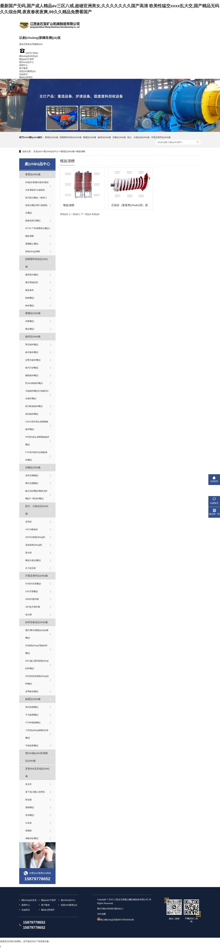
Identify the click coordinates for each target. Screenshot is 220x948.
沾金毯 (28, 823)
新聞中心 (23, 65)
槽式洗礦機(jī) (31, 483)
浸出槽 (28, 614)
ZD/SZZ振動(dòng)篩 (35, 537)
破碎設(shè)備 (104, 137)
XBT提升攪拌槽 (32, 607)
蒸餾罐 (28, 830)
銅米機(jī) (29, 305)
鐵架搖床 (29, 290)
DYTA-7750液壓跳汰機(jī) (37, 228)
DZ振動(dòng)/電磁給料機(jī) (36, 649)
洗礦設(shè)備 (119, 137)
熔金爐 (28, 799)
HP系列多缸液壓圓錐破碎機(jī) (37, 441)
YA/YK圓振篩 (31, 529)
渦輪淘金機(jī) (31, 838)
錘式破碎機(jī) (31, 352)
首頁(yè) (37, 151)
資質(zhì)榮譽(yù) (27, 71)
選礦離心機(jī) (31, 243)
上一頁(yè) (74, 214)
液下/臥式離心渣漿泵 (35, 792)
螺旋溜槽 (81, 151)
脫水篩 (28, 552)
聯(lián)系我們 (25, 77)
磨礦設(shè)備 (89, 137)
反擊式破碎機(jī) (32, 360)
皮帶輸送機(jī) (31, 691)
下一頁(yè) (86, 214)
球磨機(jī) (29, 321)
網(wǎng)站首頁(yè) (28, 56)
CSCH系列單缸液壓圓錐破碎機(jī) (36, 425)
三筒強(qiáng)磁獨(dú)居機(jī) (36, 734)
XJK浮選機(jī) (31, 591)
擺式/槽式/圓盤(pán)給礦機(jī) (36, 634)
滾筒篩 (28, 521)
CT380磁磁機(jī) (32, 722)
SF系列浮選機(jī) (33, 583)
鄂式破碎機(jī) (31, 344)
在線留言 (23, 74)
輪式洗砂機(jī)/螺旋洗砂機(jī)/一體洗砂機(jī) (36, 495)
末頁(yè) (95, 214)
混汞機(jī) (29, 815)
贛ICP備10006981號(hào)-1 (110, 908)
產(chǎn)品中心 (26, 62)
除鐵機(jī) (29, 298)
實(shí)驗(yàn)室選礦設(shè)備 (36, 757)
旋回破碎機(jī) (31, 414)
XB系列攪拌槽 (32, 599)
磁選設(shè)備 (32, 699)
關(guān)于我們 (26, 59)
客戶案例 (23, 68)
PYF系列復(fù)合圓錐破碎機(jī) (36, 456)
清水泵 (28, 784)
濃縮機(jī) (29, 807)
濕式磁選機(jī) (31, 707)
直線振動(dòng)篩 (33, 545)
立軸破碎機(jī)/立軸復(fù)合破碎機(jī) (36, 395)
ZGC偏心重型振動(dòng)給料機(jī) (37, 665)
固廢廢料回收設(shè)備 (70, 137)
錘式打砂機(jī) (31, 367)
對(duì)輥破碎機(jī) (34, 383)
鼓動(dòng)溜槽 (32, 251)
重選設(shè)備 (51, 137)
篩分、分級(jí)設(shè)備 (36, 510)
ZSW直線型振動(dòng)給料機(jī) (37, 680)
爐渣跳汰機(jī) (31, 274)
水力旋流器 (30, 568)
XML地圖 (101, 914)
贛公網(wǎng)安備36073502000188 (117, 919)
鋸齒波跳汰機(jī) (32, 220)
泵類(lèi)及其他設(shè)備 (37, 772)
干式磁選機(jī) (31, 715)
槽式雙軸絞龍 (31, 282)
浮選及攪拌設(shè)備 (161, 137)
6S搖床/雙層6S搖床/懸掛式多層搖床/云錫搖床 (37, 186)
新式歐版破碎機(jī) (34, 406)
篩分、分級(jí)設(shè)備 (138, 137)
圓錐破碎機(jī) (31, 375)
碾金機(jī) (29, 329)
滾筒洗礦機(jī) (31, 475)
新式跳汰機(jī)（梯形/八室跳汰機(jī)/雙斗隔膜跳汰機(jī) (36, 205)
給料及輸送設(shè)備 (36, 622)
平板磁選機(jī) (31, 745)
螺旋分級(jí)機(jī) (33, 560)
